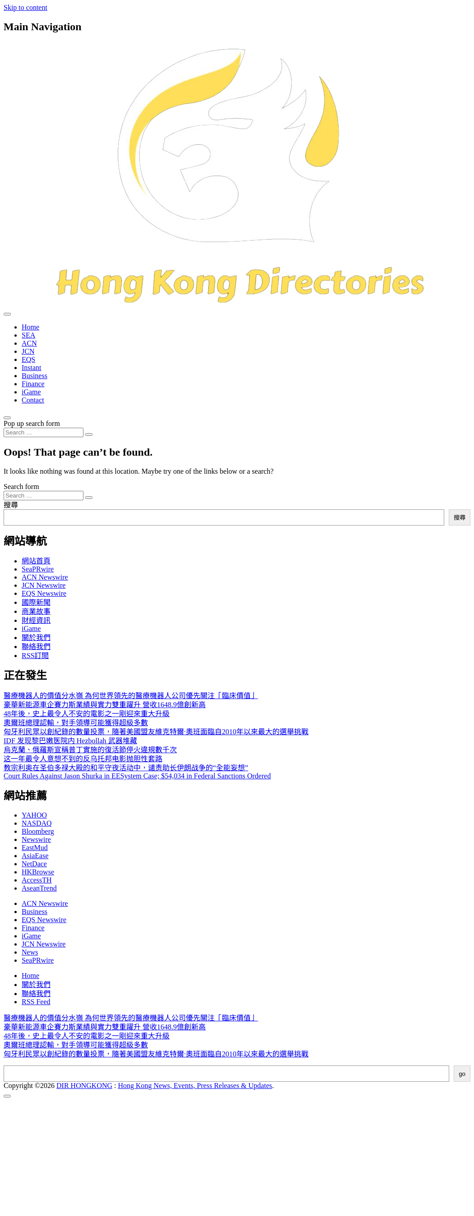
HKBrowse (38, 872)
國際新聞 (36, 602)
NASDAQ (37, 823)
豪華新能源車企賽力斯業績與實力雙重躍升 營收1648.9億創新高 (105, 705)
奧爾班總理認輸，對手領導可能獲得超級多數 (76, 723)
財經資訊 (36, 620)
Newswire (36, 839)
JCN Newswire (43, 585)
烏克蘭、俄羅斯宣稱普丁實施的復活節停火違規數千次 (90, 750)
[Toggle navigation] (7, 314)
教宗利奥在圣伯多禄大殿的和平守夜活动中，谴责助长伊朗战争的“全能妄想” (126, 768)
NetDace (34, 864)
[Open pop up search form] (7, 417)
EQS (28, 359)
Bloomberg (38, 831)
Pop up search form (32, 423)
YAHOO (34, 815)
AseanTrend (39, 888)
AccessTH (37, 880)
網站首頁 (36, 561)
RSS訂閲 (35, 655)
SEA (28, 335)
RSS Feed (36, 1002)
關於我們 (36, 637)
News (30, 952)
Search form (21, 486)
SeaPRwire (38, 569)
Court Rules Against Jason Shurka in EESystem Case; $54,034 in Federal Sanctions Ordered (137, 776)
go (462, 1073)
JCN (28, 351)
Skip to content (25, 7)
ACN (29, 343)
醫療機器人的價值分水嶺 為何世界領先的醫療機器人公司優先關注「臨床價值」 (131, 695)
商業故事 (36, 611)
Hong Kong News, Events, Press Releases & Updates (195, 1085)
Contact (33, 400)
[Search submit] (88, 434)
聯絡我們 (36, 646)
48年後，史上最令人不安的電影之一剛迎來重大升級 (87, 714)
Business (34, 375)
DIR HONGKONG (84, 1085)
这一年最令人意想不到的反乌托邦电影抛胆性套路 (83, 759)
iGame (31, 392)
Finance (33, 384)
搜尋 (11, 505)
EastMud (35, 847)
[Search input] (43, 432)
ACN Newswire (45, 577)
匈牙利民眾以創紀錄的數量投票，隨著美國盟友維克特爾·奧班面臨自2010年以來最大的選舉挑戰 (156, 732)
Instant (31, 367)
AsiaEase (35, 855)
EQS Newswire (44, 593)
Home (30, 327)
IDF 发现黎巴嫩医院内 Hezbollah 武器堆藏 (70, 741)
